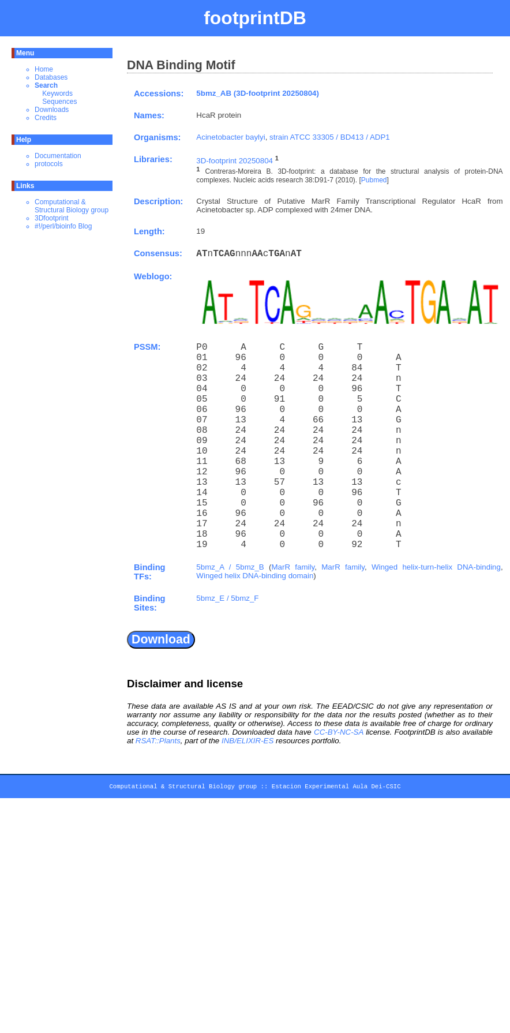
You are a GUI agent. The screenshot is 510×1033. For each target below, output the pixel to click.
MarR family (292, 567)
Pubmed (374, 180)
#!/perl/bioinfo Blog (63, 226)
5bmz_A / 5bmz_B (230, 567)
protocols (49, 164)
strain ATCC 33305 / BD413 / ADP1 (329, 137)
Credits (46, 118)
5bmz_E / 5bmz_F (227, 598)
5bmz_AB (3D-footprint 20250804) (257, 93)
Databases (51, 77)
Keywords (57, 93)
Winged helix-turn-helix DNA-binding (436, 567)
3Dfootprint (52, 218)
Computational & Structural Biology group (71, 206)
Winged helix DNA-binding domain (254, 575)
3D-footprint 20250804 (234, 160)
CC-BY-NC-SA (338, 732)
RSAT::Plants (158, 740)
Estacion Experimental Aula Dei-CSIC (336, 788)
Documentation (58, 156)
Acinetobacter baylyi (230, 137)
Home (44, 69)
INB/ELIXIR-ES (247, 740)
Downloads (52, 110)
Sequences (59, 102)
